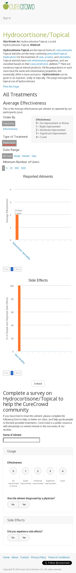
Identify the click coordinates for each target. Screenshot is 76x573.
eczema (49, 57)
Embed (38, 383)
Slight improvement (25, 482)
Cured (62, 481)
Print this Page (11, 86)
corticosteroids (63, 50)
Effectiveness (14, 462)
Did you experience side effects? (24, 531)
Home (6, 557)
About (15, 557)
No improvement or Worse (13, 483)
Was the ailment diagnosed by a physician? (31, 498)
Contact (24, 557)
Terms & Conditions (59, 557)
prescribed (53, 53)
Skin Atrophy (20, 359)
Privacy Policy (38, 557)
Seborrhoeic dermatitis (21, 251)
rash (41, 57)
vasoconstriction (39, 63)
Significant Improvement (50, 482)
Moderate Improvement (37, 482)
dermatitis (64, 57)
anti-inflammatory (37, 60)
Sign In (7, 18)
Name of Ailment (12, 434)
